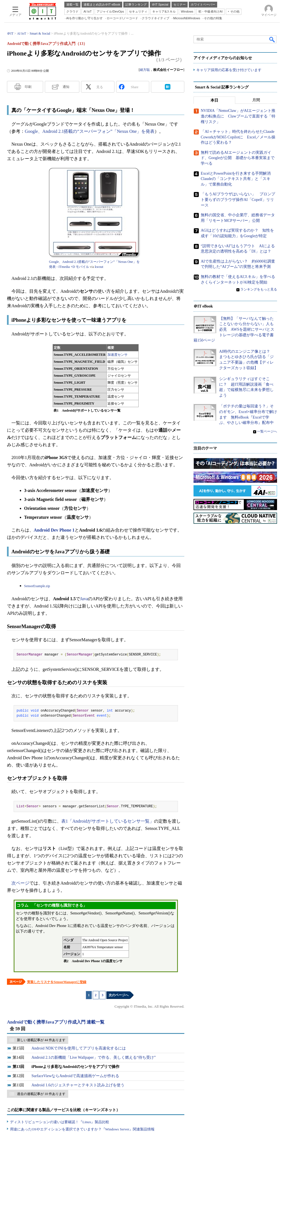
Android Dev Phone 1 (54, 530)
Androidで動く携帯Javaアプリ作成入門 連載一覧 (55, 1022)
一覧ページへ (267, 431)
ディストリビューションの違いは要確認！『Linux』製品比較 (59, 1122)
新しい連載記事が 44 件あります (41, 1040)
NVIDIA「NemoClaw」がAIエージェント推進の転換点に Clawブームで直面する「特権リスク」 (238, 116)
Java (84, 598)
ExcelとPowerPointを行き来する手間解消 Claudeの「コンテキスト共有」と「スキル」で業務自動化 (238, 178)
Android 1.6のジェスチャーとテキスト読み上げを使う (77, 1085)
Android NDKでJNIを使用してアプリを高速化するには (78, 1048)
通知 (66, 87)
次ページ (20, 883)
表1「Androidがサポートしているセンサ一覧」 (107, 821)
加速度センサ (117, 355)
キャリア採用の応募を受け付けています (228, 70)
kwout (99, 267)
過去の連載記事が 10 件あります (41, 1094)
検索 (272, 39)
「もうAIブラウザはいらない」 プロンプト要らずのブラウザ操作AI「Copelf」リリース (238, 199)
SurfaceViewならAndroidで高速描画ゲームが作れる (75, 1076)
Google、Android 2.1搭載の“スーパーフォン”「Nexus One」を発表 (90, 131)
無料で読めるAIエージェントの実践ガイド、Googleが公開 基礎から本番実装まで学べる (238, 157)
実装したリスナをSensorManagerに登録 (56, 982)
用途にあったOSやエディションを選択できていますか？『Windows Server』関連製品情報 (82, 1129)
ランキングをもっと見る (258, 290)
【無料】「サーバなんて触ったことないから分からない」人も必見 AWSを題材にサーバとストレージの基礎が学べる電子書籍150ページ (234, 329)
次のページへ (119, 995)
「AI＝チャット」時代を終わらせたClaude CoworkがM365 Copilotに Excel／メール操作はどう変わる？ (238, 137)
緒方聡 (145, 70)
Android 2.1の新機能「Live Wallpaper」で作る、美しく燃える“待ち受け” (93, 1057)
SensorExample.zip (37, 586)
